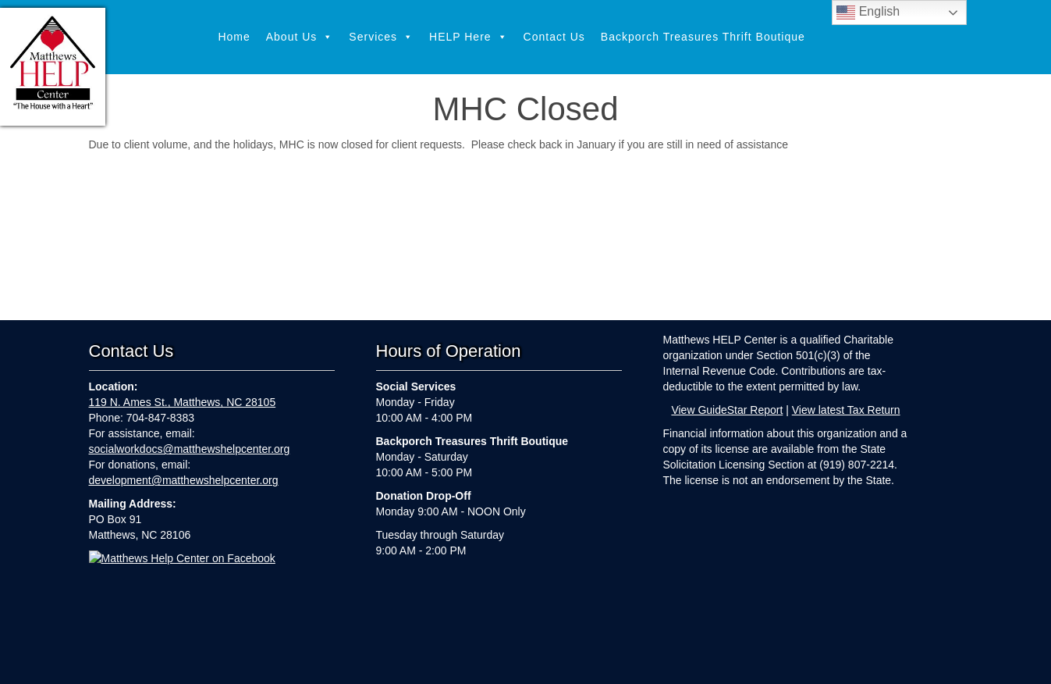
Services (381, 37)
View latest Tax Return (846, 410)
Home (234, 36)
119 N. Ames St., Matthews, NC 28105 (182, 402)
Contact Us (554, 36)
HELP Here (468, 37)
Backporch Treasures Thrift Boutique (703, 36)
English (868, 12)
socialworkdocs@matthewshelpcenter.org (189, 449)
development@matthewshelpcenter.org (184, 480)
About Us (300, 37)
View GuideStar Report (727, 410)
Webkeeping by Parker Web (652, 662)
